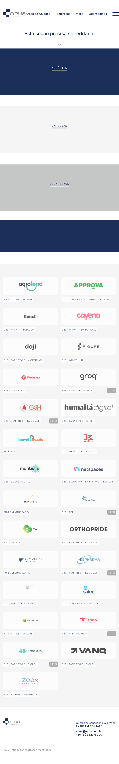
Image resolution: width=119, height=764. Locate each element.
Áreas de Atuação (38, 14)
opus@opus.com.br (89, 737)
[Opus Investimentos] (14, 13)
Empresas (63, 14)
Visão (79, 14)
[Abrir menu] (115, 14)
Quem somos (98, 14)
